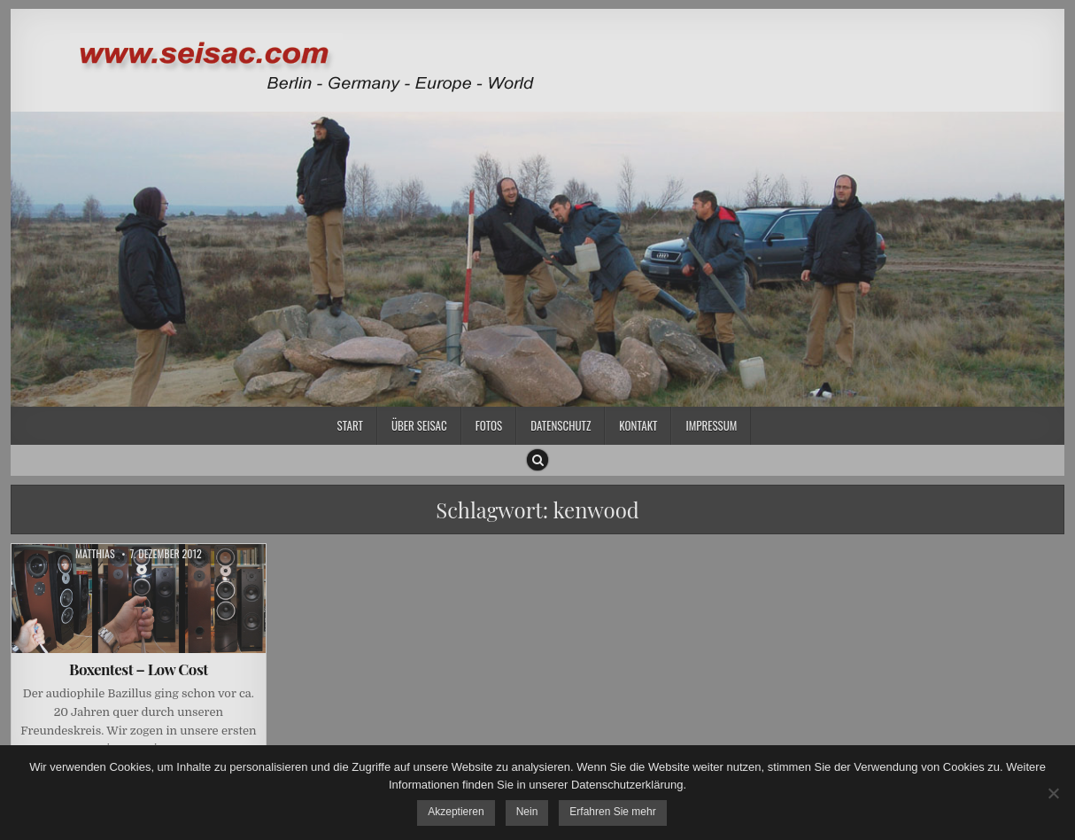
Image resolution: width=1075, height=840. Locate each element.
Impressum (711, 425)
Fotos (489, 425)
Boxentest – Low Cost (138, 669)
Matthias (95, 553)
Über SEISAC (419, 425)
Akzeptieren (455, 811)
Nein (527, 811)
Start (350, 425)
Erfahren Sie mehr (612, 811)
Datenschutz (560, 425)
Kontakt (638, 425)
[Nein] (1053, 793)
